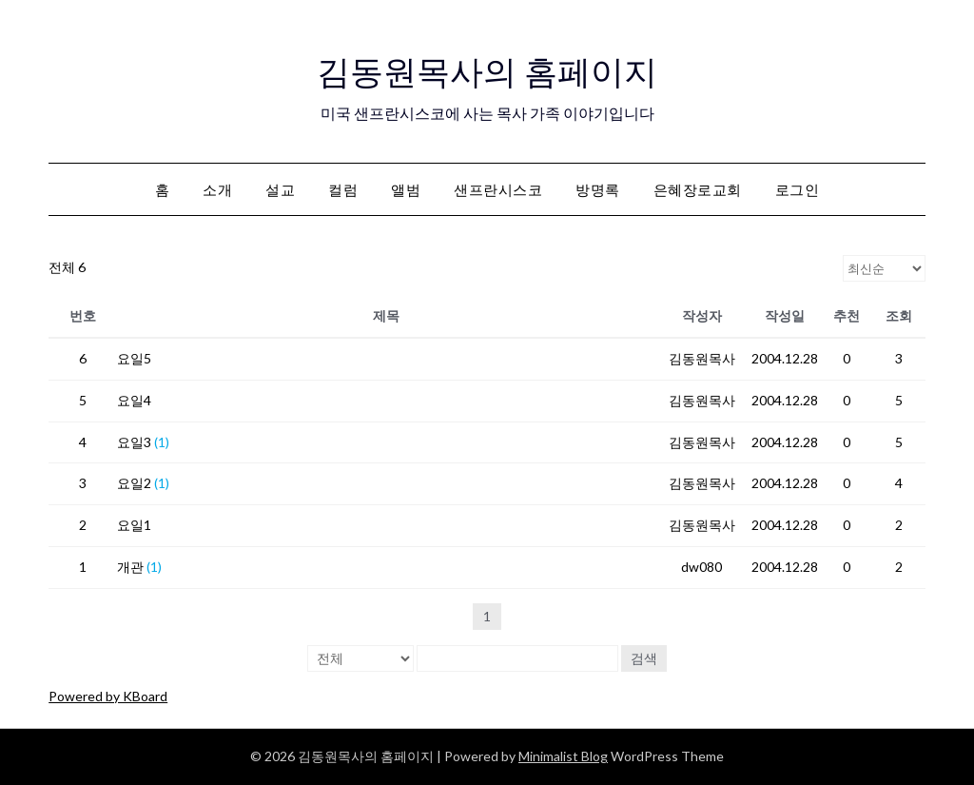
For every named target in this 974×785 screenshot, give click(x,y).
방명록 (597, 189)
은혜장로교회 (697, 189)
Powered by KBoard (108, 696)
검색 (644, 658)
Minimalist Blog (563, 756)
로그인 (797, 189)
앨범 (405, 189)
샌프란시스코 (498, 189)
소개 (217, 189)
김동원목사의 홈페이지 (487, 67)
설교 (280, 189)
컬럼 (343, 189)
